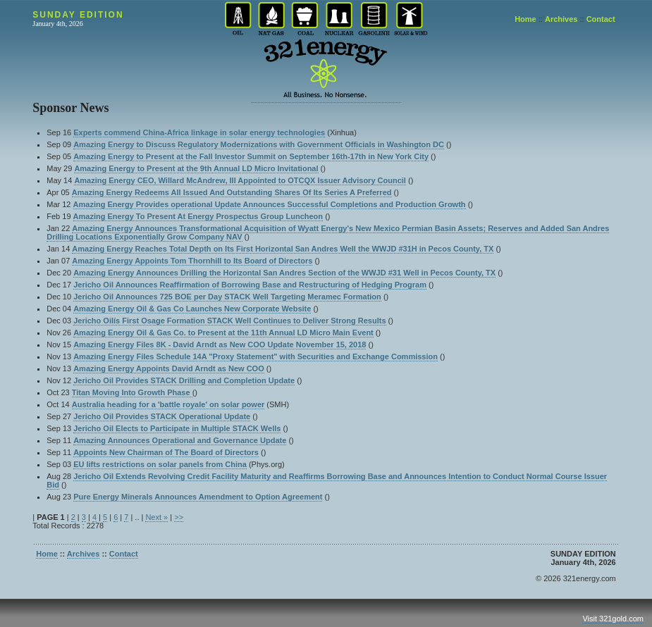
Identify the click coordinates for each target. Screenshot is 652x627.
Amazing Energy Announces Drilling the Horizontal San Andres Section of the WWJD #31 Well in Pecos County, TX (284, 272)
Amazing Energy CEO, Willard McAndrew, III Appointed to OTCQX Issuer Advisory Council (240, 180)
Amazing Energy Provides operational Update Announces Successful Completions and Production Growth (269, 204)
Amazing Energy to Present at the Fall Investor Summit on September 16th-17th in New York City (251, 156)
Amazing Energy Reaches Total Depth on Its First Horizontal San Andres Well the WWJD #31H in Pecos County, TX (282, 248)
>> (178, 517)
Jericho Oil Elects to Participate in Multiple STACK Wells (177, 428)
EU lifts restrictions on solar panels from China (160, 464)
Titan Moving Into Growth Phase (132, 392)
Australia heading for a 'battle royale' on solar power (168, 404)
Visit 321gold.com (613, 618)
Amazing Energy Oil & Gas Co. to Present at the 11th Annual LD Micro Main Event (223, 332)
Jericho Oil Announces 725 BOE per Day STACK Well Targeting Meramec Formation (227, 296)
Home (525, 19)
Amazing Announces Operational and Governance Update (179, 440)
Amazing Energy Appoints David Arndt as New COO (168, 368)
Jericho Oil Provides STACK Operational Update (161, 416)
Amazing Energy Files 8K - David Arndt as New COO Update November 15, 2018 (219, 344)
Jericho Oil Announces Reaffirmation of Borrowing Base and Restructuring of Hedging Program (249, 284)
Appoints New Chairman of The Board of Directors (166, 452)
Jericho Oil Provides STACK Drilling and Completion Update (184, 380)
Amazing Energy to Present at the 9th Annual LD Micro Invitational (196, 168)
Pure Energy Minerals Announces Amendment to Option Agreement (197, 496)
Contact (600, 19)
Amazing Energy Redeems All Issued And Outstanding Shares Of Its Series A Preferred (232, 192)
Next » (156, 517)
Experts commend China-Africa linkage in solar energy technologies (199, 132)
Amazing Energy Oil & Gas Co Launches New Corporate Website (192, 308)
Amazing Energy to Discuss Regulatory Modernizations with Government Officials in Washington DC (258, 144)
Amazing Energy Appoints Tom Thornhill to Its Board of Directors (192, 260)
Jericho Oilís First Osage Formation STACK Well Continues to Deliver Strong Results (229, 320)
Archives (561, 19)
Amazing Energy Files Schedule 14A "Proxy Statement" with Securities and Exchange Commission (255, 356)
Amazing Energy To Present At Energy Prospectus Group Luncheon (198, 216)
